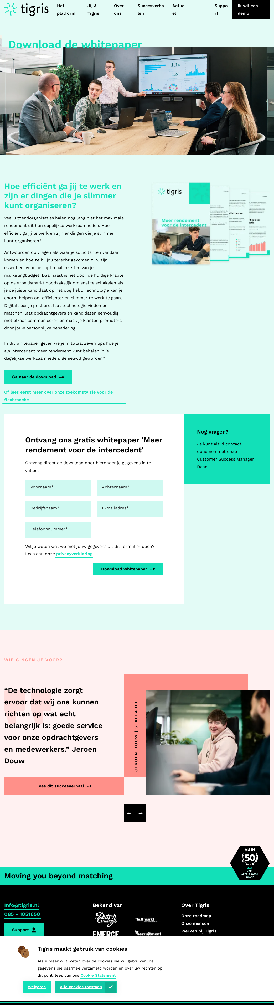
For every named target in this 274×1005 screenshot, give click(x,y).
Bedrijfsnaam (44, 508)
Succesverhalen (151, 9)
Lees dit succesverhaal (60, 786)
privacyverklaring (74, 553)
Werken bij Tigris (199, 931)
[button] (129, 813)
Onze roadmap (196, 915)
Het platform (66, 9)
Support (221, 9)
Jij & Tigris (93, 9)
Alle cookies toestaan (81, 987)
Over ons (119, 9)
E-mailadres (115, 508)
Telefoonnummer (49, 529)
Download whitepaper (124, 568)
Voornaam (42, 487)
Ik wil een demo (248, 9)
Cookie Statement (98, 975)
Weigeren (37, 987)
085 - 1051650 (22, 914)
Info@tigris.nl (21, 905)
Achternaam (116, 487)
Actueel (178, 9)
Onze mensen (195, 923)
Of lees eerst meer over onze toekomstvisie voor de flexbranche (58, 396)
